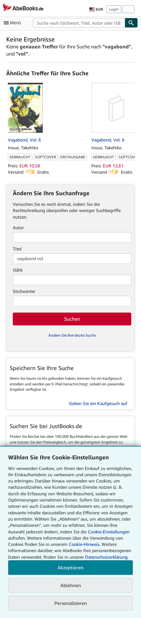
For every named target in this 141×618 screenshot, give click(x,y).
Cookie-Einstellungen (108, 531)
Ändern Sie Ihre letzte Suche (72, 335)
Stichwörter (24, 291)
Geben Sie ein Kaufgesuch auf (98, 403)
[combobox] (79, 22)
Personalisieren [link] (70, 603)
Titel (17, 248)
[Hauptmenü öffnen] (14, 22)
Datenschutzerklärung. (106, 557)
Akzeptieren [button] (70, 567)
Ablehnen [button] (70, 585)
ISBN (18, 270)
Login (113, 9)
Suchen (72, 319)
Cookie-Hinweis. (84, 544)
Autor (18, 227)
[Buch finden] (131, 22)
